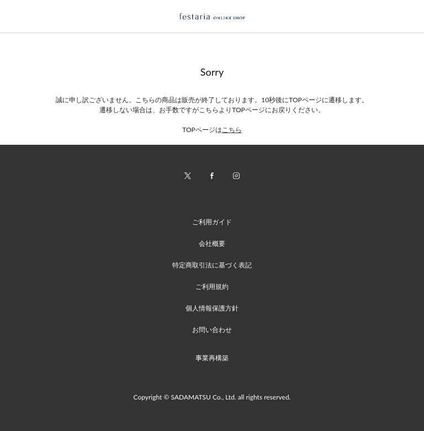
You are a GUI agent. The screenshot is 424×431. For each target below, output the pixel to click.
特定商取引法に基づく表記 (212, 265)
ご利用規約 (212, 286)
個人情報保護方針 (212, 308)
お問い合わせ (212, 329)
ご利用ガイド (212, 222)
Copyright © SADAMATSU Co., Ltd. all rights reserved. (212, 397)
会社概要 (212, 243)
